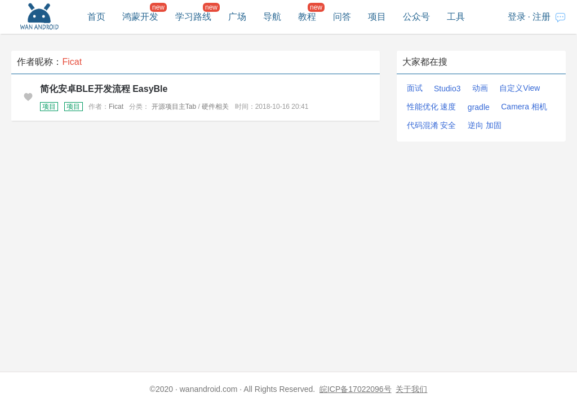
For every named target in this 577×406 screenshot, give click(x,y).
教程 (307, 16)
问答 (342, 16)
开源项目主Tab (174, 107)
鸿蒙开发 (140, 16)
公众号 (416, 16)
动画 (480, 87)
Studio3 (447, 88)
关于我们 (411, 389)
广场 (237, 16)
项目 (377, 16)
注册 (541, 16)
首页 (96, 16)
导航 (272, 16)
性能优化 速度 (431, 106)
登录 (517, 16)
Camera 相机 (524, 106)
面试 (415, 87)
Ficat (116, 107)
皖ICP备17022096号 (355, 389)
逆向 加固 (484, 125)
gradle (479, 107)
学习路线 (193, 16)
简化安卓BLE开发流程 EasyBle (104, 89)
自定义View (519, 87)
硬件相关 (215, 107)
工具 (456, 16)
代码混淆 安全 (431, 125)
